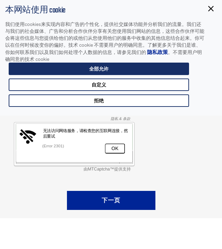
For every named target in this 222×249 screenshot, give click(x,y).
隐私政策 (157, 52)
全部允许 (99, 69)
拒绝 (99, 100)
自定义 (99, 84)
